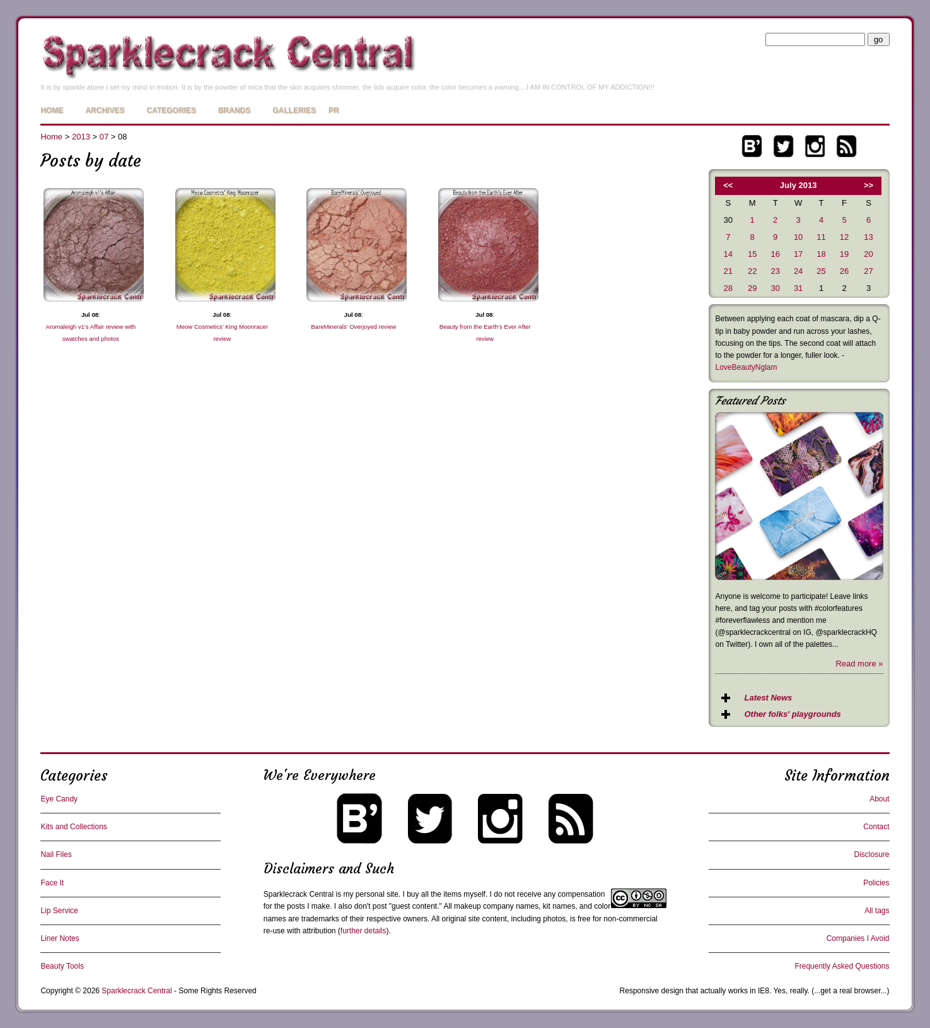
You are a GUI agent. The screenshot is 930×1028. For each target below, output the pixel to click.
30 (774, 288)
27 (868, 271)
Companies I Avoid (858, 938)
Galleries (294, 110)
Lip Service (59, 910)
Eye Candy (59, 799)
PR (333, 110)
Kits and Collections (73, 826)
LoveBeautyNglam (746, 367)
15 (752, 254)
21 (728, 271)
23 (774, 271)
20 (868, 254)
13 (868, 237)
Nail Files (55, 854)
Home (51, 110)
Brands (234, 110)
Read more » (859, 663)
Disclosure (872, 854)
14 (728, 254)
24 (798, 271)
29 (752, 288)
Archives (104, 110)
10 (798, 237)
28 (728, 288)
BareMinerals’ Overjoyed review (353, 326)
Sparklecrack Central (299, 894)
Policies (876, 882)
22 (752, 271)
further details (363, 930)
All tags (876, 910)
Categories (170, 110)
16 (774, 254)
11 (821, 237)
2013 (81, 136)
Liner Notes (59, 938)
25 (821, 271)
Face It (52, 882)
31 (798, 288)
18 (821, 254)
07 (104, 136)
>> (868, 185)
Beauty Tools (62, 966)
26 (844, 271)
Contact (876, 826)
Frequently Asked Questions (841, 966)
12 (844, 237)
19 (844, 254)
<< (728, 185)
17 (798, 254)
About (879, 799)
